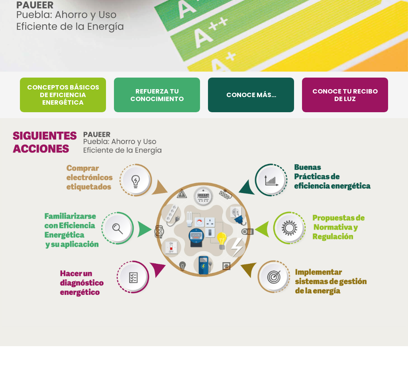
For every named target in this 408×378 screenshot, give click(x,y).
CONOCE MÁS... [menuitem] (251, 94)
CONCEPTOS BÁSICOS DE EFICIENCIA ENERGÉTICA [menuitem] (63, 95)
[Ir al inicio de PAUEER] (70, 16)
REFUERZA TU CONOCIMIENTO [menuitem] (157, 95)
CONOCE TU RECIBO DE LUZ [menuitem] (345, 95)
